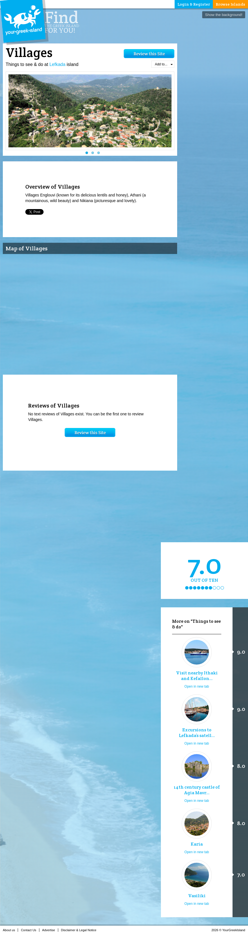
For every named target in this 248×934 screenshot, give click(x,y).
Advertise (50, 930)
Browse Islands (230, 4)
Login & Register (193, 4)
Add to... (164, 64)
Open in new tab (196, 686)
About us (10, 930)
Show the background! (223, 15)
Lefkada (57, 64)
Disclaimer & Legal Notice (80, 930)
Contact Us (30, 930)
